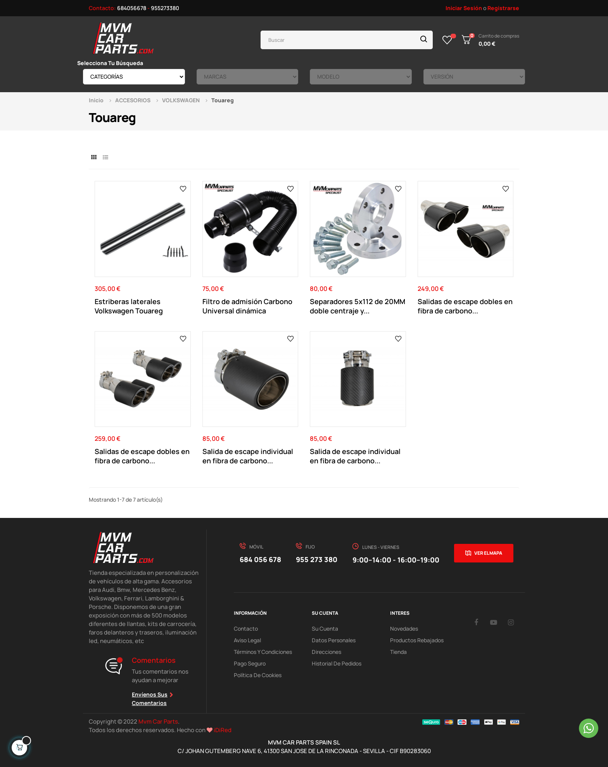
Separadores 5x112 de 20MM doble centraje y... (357, 306)
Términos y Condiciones (263, 651)
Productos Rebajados (417, 640)
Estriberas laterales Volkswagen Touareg (129, 306)
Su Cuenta (325, 628)
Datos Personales (334, 640)
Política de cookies (258, 675)
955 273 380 (316, 559)
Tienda (398, 651)
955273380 (165, 8)
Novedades (404, 628)
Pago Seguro (250, 663)
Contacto (246, 628)
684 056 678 (260, 559)
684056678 (131, 8)
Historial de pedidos (336, 663)
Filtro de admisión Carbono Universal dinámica (247, 306)
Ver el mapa (488, 553)
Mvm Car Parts (158, 721)
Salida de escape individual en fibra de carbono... (247, 456)
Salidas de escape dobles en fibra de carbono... (465, 306)
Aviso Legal (247, 640)
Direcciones (326, 651)
